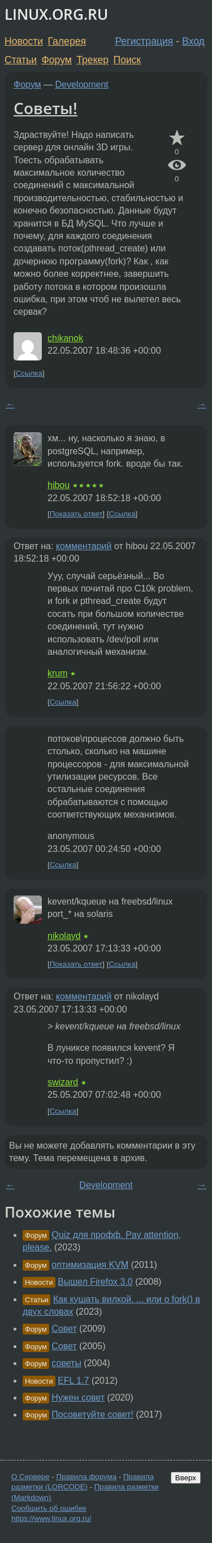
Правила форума (87, 1476)
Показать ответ (76, 514)
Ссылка (29, 373)
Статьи (21, 60)
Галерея (67, 41)
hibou (58, 485)
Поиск (127, 60)
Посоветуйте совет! (92, 1414)
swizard (62, 1082)
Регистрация (144, 41)
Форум (56, 60)
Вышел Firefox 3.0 (95, 1281)
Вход (193, 41)
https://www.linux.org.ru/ (51, 1518)
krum (57, 673)
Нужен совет (78, 1397)
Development (82, 84)
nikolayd (64, 936)
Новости (24, 41)
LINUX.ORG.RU (56, 14)
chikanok (65, 338)
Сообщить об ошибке (48, 1508)
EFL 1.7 (73, 1380)
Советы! (45, 108)
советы (66, 1363)
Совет (63, 1328)
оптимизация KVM (89, 1265)
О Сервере (30, 1476)
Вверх (185, 1478)
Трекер (92, 60)
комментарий (84, 546)
